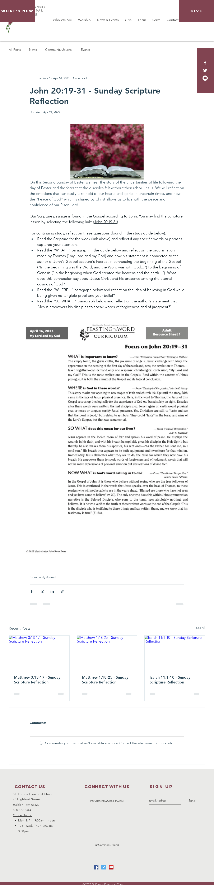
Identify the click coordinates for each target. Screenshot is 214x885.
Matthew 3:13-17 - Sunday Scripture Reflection (37, 680)
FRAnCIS (37, 7)
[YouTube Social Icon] (111, 867)
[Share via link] (62, 591)
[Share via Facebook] (32, 591)
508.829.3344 (22, 810)
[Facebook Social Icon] (96, 867)
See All (200, 628)
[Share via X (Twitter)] (42, 591)
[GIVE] (196, 11)
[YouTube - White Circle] (205, 78)
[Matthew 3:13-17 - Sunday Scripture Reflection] (39, 653)
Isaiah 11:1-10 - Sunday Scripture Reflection (170, 680)
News (33, 50)
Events (85, 50)
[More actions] (181, 78)
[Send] (191, 800)
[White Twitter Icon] (205, 70)
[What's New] (17, 11)
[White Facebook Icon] (205, 62)
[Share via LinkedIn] (52, 591)
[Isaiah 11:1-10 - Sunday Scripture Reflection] (175, 653)
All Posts (15, 50)
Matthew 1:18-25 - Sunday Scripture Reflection (105, 680)
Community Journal (59, 50)
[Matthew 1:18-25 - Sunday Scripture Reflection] (107, 653)
